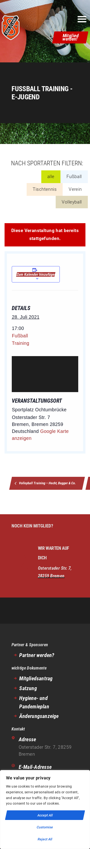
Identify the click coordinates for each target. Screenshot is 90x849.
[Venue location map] (45, 374)
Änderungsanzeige (39, 716)
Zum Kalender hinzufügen (35, 274)
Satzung (28, 688)
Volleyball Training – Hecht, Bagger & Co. (47, 483)
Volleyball (72, 202)
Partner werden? (36, 655)
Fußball (74, 176)
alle (50, 176)
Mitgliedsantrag (36, 679)
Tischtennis (45, 189)
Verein (75, 189)
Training (20, 343)
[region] (45, 809)
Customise (45, 827)
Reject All (45, 839)
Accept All (45, 815)
